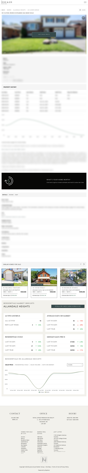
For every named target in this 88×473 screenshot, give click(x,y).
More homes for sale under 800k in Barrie (13, 149)
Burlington (24, 445)
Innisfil (23, 451)
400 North (40, 438)
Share (82, 10)
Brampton (24, 443)
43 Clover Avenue (33, 10)
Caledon (23, 447)
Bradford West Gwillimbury (25, 441)
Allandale (40, 442)
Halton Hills (24, 450)
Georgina (23, 448)
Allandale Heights (19, 10)
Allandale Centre (42, 443)
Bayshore (40, 451)
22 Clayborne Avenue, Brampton (60, 446)
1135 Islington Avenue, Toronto (60, 436)
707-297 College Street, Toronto (60, 439)
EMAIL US (15, 419)
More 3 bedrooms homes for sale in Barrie (14, 217)
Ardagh (39, 448)
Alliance (39, 447)
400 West (40, 440)
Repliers (47, 470)
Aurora (23, 437)
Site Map (48, 467)
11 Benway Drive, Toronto (58, 449)
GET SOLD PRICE (44, 34)
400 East (39, 437)
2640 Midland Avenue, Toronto (60, 442)
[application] (42, 125)
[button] (84, 34)
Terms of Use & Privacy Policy (60, 467)
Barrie (9, 10)
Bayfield (39, 450)
